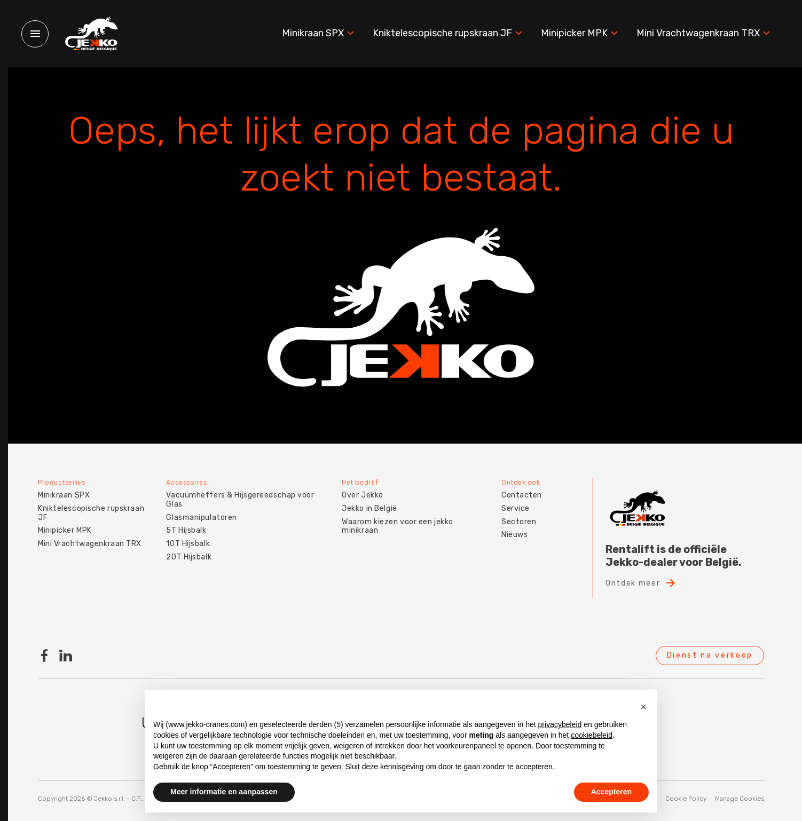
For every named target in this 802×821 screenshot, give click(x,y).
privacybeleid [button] (560, 724)
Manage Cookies (739, 798)
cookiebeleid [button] (591, 735)
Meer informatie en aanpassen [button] (224, 791)
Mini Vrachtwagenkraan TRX (704, 33)
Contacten (521, 494)
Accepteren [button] (611, 791)
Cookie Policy (685, 798)
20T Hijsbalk (188, 556)
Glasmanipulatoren (201, 516)
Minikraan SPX (319, 33)
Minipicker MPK (580, 33)
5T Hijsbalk (186, 529)
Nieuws (514, 534)
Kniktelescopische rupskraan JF (449, 33)
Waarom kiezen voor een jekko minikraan (397, 525)
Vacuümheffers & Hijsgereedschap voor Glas (240, 499)
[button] (643, 706)
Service (515, 507)
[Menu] (35, 34)
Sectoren (518, 520)
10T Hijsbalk (188, 543)
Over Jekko (362, 494)
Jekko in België (369, 507)
